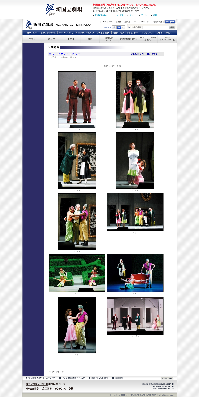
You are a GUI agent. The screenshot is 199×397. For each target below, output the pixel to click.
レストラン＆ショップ (164, 32)
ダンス (144, 15)
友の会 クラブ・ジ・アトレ (167, 39)
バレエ (132, 15)
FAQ (110, 22)
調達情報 (117, 378)
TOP (104, 22)
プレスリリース (146, 32)
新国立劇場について (128, 39)
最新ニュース (33, 32)
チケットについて (65, 32)
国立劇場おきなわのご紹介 (163, 386)
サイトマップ (146, 22)
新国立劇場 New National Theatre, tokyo (58, 24)
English (170, 22)
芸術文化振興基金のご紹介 (163, 389)
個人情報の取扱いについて (40, 378)
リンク (136, 22)
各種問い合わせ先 (98, 378)
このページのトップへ (56, 371)
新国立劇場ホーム (103, 15)
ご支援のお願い (103, 32)
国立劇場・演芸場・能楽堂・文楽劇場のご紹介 (157, 384)
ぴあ (71, 388)
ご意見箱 (127, 22)
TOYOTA (60, 388)
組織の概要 (157, 22)
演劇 (155, 15)
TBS (46, 388)
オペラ (120, 15)
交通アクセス (118, 32)
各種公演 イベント (109, 39)
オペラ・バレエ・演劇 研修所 (147, 39)
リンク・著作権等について (71, 378)
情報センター (132, 32)
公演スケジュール (48, 32)
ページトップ (167, 378)
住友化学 (33, 388)
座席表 (118, 22)
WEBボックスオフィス (84, 32)
